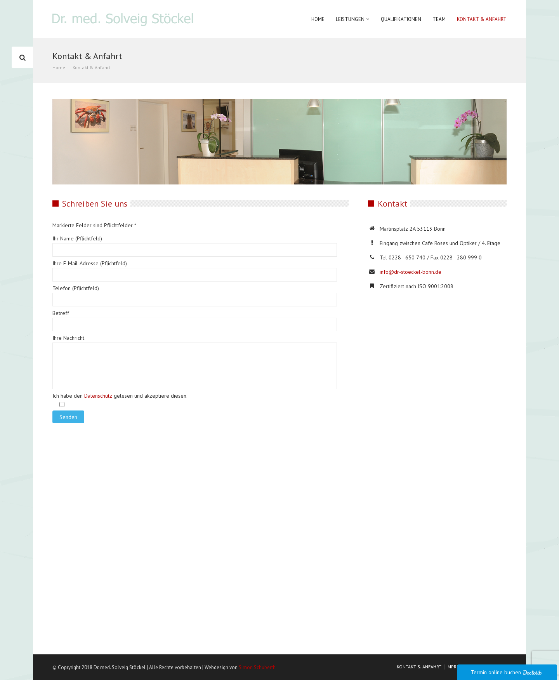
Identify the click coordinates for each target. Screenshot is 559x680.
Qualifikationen (401, 19)
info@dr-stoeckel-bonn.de (410, 271)
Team (439, 19)
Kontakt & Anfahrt (482, 19)
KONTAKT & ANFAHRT (419, 667)
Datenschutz (98, 395)
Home (318, 19)
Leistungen (350, 19)
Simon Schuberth (257, 667)
